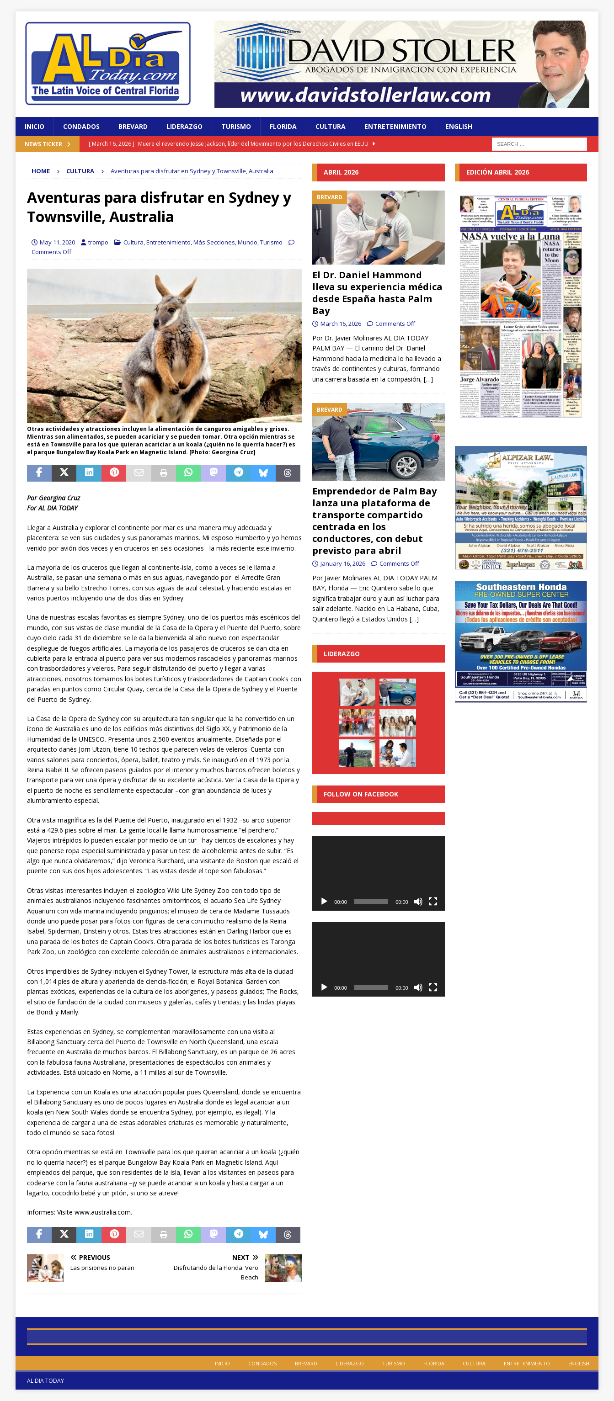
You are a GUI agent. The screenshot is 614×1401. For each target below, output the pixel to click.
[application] (378, 873)
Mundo (247, 242)
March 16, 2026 (340, 323)
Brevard (133, 126)
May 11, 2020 (57, 242)
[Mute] (418, 901)
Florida (283, 126)
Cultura (330, 126)
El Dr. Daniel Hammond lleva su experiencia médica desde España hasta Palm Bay (377, 293)
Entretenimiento (395, 126)
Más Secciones (214, 242)
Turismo (236, 126)
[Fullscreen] (433, 901)
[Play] (324, 901)
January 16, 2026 (342, 563)
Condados (81, 126)
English (458, 126)
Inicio (34, 126)
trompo (98, 242)
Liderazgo (184, 126)
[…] (428, 379)
